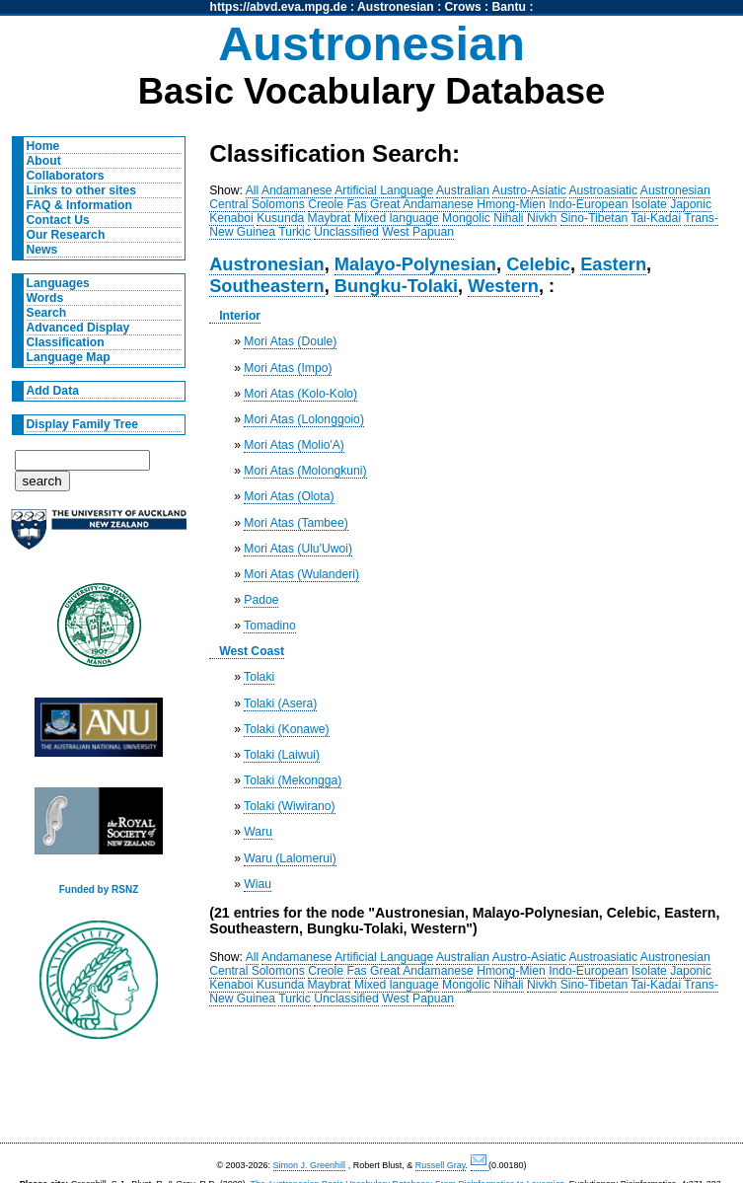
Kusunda (280, 218)
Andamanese (297, 190)
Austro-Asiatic (529, 190)
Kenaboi (231, 218)
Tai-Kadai (656, 218)
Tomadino (270, 625)
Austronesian (395, 7)
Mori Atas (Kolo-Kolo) (300, 394)
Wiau (257, 884)
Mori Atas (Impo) (288, 368)
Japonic (690, 204)
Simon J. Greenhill (309, 1165)
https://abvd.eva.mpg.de (278, 7)
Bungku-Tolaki (396, 285)
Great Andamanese (422, 204)
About (44, 161)
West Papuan (418, 232)
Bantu (509, 7)
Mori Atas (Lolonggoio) (304, 419)
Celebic (538, 264)
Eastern (613, 264)
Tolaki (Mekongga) (292, 780)
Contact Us (58, 220)
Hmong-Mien (511, 204)
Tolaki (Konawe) (286, 729)
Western (503, 285)
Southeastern (267, 285)
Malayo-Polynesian (415, 264)
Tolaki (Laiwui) (282, 755)
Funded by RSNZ (99, 889)
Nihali (508, 218)
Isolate (649, 204)
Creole (325, 204)
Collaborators (66, 176)
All (253, 190)
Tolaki (259, 677)
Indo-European (588, 204)
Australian (462, 190)
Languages (58, 283)
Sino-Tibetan (594, 218)
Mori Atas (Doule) (290, 341)
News (42, 250)
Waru (258, 832)
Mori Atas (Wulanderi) (301, 574)
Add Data (53, 391)
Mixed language (396, 218)
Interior (239, 316)
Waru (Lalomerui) (289, 858)
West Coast (251, 651)
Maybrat (329, 218)
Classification (66, 342)
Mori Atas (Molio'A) (294, 445)
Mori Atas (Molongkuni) (305, 471)
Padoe (261, 600)
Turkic (294, 232)
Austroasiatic (603, 190)
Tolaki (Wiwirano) (289, 806)
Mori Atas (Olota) (289, 496)
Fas (356, 204)
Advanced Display (78, 327)
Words (45, 298)
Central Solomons (257, 204)
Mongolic (466, 218)
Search (47, 313)
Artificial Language (383, 190)
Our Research (66, 235)
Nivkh (542, 218)
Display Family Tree (83, 424)
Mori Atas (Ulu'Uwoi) (298, 548)
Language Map (69, 357)
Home (43, 146)
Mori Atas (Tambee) (295, 523)
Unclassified (346, 232)
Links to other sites (81, 190)
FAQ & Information (79, 205)
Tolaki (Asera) (280, 703)
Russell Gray (440, 1165)
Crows (463, 7)
